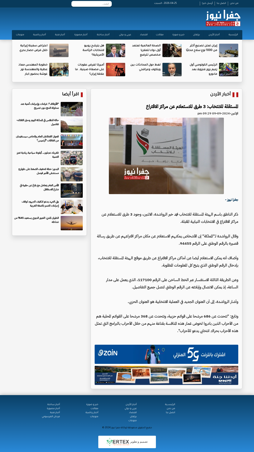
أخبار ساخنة (103, 35)
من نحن (234, 3)
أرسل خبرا (207, 3)
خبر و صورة (178, 35)
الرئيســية (170, 404)
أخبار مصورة (80, 35)
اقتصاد (144, 35)
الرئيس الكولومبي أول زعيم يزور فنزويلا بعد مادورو (203, 70)
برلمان (196, 35)
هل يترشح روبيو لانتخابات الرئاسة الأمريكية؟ (93, 50)
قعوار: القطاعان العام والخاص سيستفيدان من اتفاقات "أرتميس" (37, 139)
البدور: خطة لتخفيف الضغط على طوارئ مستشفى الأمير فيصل (38, 171)
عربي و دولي (125, 35)
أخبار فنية (60, 35)
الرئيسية (233, 35)
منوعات (20, 35)
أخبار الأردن (214, 35)
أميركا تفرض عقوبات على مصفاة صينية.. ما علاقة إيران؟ (89, 70)
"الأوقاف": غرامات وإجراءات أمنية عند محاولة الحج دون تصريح (40, 106)
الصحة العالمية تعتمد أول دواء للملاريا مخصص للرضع (146, 50)
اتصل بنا (221, 3)
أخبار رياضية (39, 35)
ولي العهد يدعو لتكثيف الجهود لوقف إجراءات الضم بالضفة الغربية (40, 204)
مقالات (160, 35)
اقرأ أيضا (70, 94)
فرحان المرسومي (51, 416)
